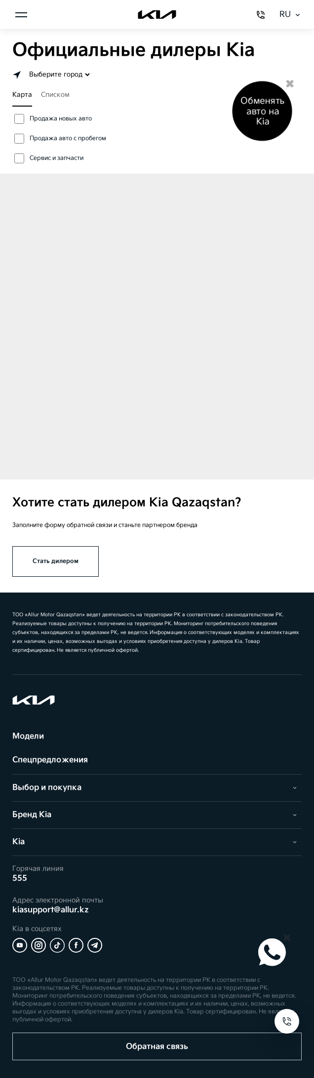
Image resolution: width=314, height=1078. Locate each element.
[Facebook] (76, 945)
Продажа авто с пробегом (60, 139)
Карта (22, 95)
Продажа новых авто (53, 119)
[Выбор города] (58, 74)
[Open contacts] (287, 1021)
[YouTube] (19, 945)
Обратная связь (157, 1046)
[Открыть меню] (21, 15)
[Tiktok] (57, 945)
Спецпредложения (50, 760)
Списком (55, 95)
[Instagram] (38, 945)
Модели (28, 736)
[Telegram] (94, 945)
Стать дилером (55, 561)
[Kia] (157, 14)
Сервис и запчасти (48, 158)
